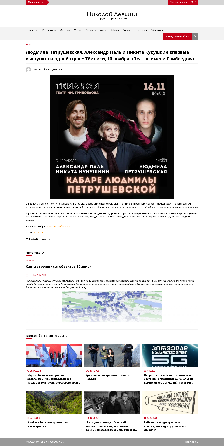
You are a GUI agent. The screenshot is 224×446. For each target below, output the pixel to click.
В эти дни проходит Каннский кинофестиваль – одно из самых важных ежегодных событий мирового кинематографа (111, 426)
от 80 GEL (39, 232)
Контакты (140, 30)
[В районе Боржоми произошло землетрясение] (54, 402)
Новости (33, 30)
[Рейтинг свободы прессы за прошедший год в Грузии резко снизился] (170, 402)
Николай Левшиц (112, 14)
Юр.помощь (49, 30)
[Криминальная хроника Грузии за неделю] (112, 355)
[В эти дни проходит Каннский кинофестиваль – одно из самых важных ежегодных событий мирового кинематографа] (112, 402)
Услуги (78, 30)
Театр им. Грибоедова (58, 226)
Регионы (91, 30)
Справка (65, 30)
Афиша (115, 30)
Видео (126, 30)
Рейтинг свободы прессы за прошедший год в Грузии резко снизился (165, 426)
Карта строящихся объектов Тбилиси (59, 266)
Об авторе (157, 30)
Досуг (103, 30)
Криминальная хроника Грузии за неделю (108, 377)
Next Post (35, 252)
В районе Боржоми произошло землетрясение (47, 424)
